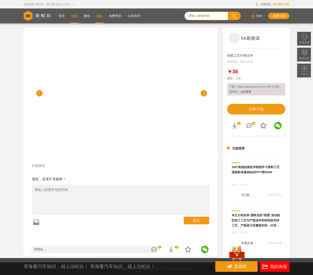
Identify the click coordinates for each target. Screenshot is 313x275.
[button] (39, 93)
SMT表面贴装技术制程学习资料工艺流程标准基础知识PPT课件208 (256, 169)
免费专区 (115, 16)
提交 (196, 220)
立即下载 (256, 109)
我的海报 (275, 266)
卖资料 (237, 266)
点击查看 (245, 91)
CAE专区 (134, 16)
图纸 (87, 16)
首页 (61, 16)
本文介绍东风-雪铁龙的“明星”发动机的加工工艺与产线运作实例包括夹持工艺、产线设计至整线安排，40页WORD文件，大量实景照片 (256, 221)
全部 (74, 16)
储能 (99, 16)
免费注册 (279, 16)
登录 (256, 15)
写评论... (40, 249)
